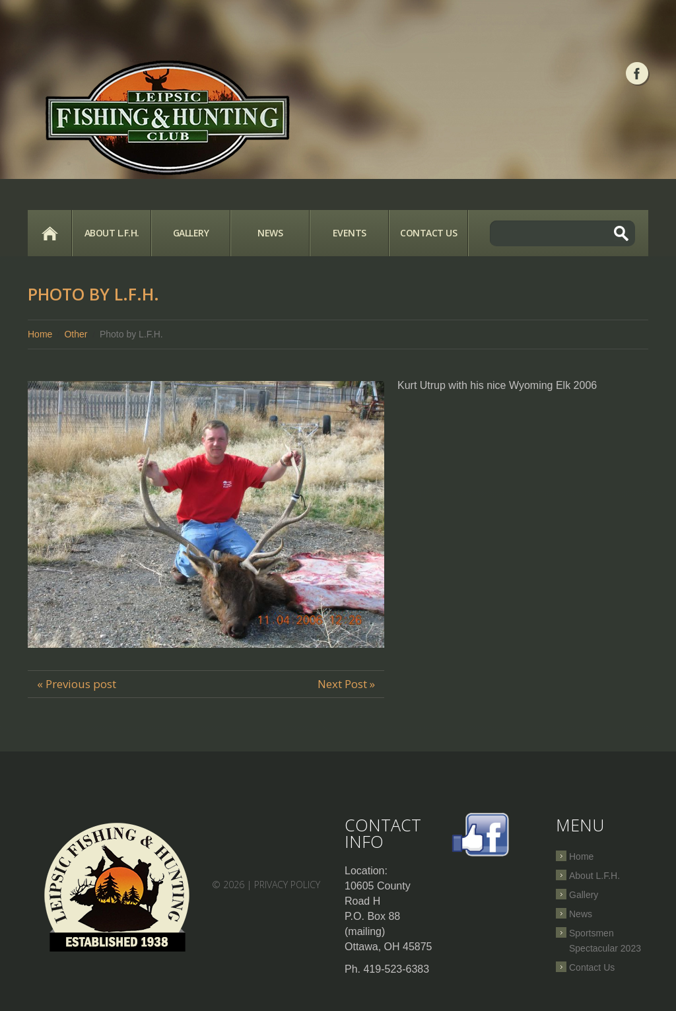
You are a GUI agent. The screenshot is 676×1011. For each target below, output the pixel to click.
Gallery (191, 233)
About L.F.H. (111, 233)
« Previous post (76, 683)
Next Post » (346, 683)
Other (75, 334)
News (270, 233)
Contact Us (428, 233)
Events (349, 233)
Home (49, 233)
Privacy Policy (287, 884)
